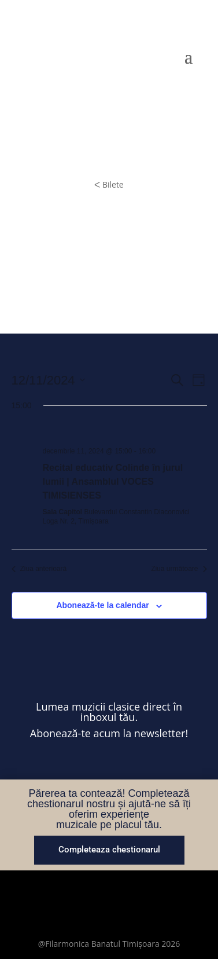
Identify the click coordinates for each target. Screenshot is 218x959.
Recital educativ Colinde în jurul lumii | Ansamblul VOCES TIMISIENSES (113, 481)
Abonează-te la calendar (102, 605)
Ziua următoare (178, 569)
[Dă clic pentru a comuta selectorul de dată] (48, 380)
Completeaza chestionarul (109, 849)
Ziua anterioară (39, 569)
